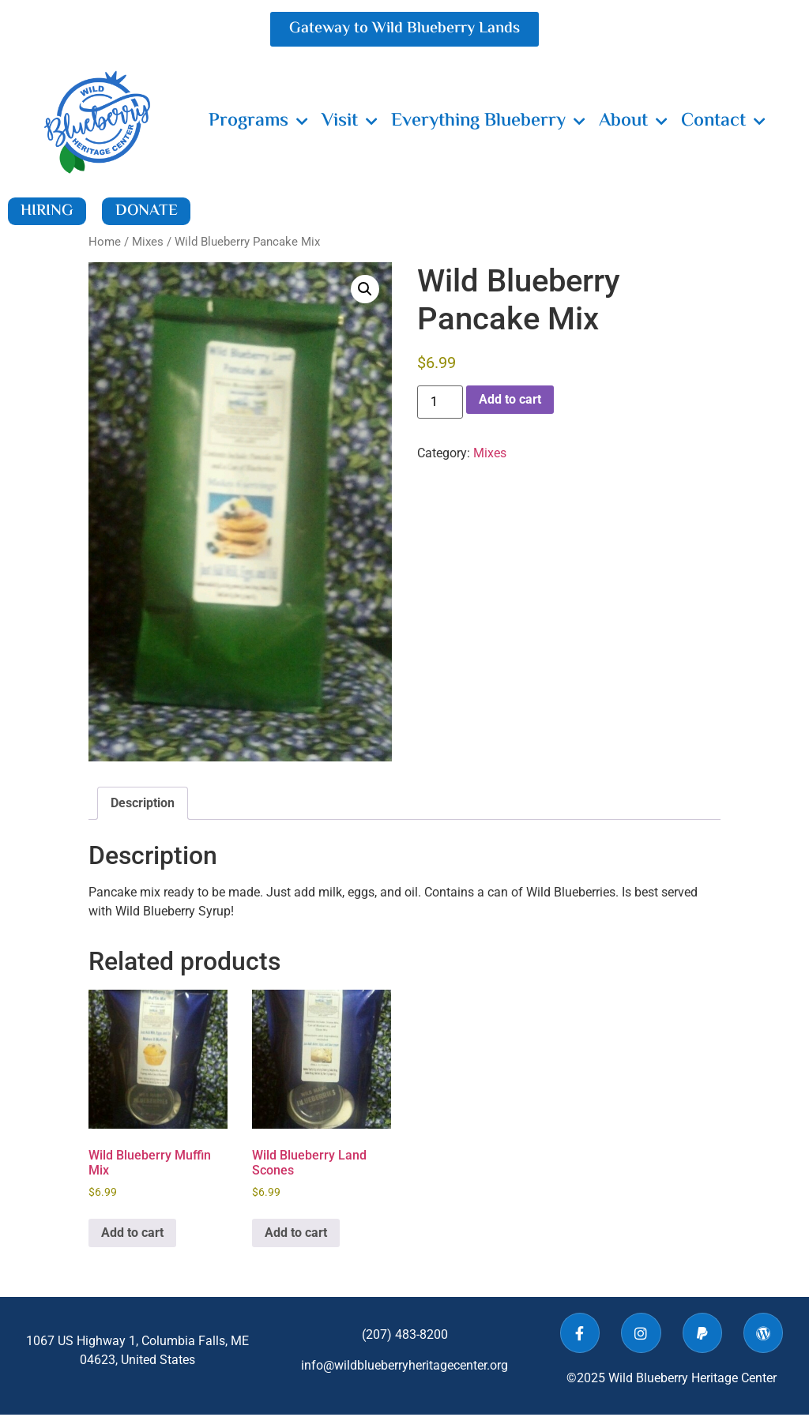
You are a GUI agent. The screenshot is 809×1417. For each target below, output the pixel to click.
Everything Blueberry (488, 122)
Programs (258, 122)
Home (104, 244)
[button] (365, 290)
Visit (350, 122)
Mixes (148, 244)
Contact (723, 122)
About (633, 122)
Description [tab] (143, 805)
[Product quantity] (440, 404)
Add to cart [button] (132, 1234)
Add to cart (510, 401)
